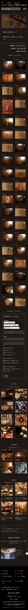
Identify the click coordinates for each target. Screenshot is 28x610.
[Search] (10, 9)
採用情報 (22, 604)
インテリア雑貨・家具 (8, 528)
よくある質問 (20, 581)
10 (16, 45)
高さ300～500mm (16, 369)
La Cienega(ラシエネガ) (9, 354)
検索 (25, 8)
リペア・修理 (20, 571)
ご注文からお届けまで (7, 577)
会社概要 (17, 604)
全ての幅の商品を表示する (9, 358)
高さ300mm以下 (7, 369)
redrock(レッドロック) (8, 350)
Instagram (6, 604)
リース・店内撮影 (21, 576)
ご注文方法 (5, 571)
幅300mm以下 (7, 360)
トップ (4, 526)
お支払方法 (5, 573)
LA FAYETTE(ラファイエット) (10, 352)
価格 (24, 48)
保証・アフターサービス (7, 582)
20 (18, 45)
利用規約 (10, 604)
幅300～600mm (15, 360)
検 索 (6, 376)
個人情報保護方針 (16, 604)
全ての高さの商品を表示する (9, 366)
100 (22, 45)
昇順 (22, 51)
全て (24, 45)
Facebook (11, 604)
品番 (22, 48)
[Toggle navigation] (2, 2)
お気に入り (17, 3)
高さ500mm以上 (7, 371)
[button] (27, 553)
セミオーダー (20, 573)
